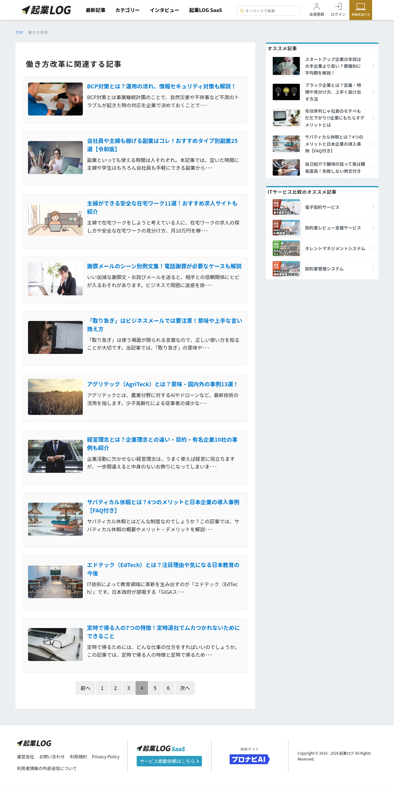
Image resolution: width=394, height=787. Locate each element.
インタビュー (164, 10)
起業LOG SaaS (205, 10)
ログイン (338, 14)
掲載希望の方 (361, 14)
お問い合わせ (52, 757)
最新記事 (96, 10)
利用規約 (78, 757)
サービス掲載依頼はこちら (169, 761)
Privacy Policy (106, 757)
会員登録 (316, 14)
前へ (85, 688)
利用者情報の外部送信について (47, 769)
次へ (185, 688)
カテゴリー (127, 10)
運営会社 (25, 757)
